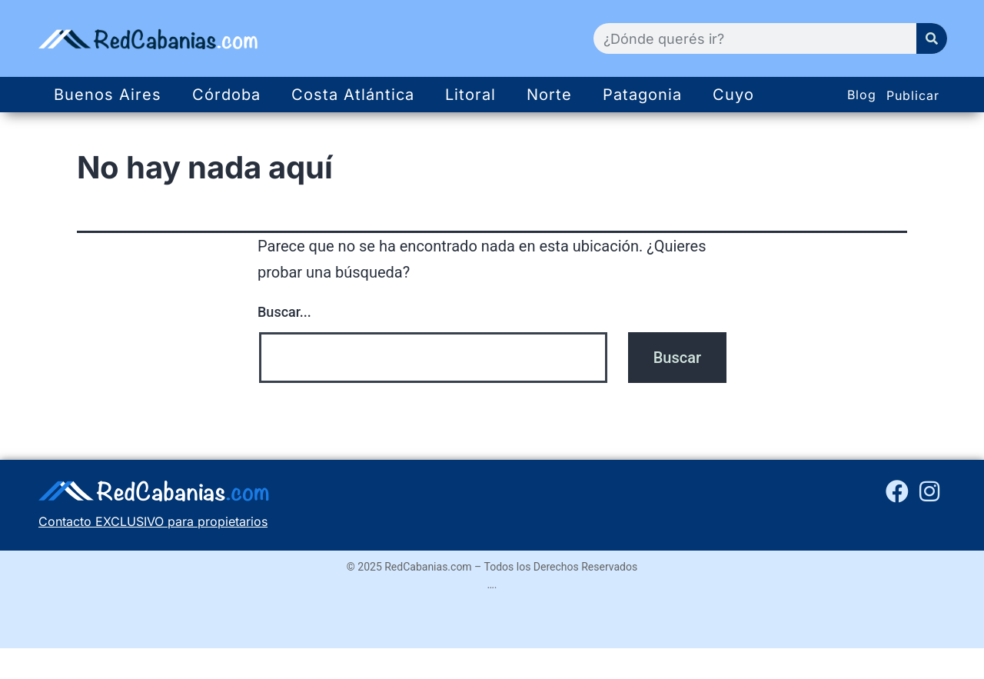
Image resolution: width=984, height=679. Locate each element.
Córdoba (226, 94)
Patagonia (642, 94)
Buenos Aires (107, 94)
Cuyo (733, 94)
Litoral (470, 94)
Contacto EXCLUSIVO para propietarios (153, 521)
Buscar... (284, 312)
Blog (861, 94)
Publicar (912, 95)
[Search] (931, 38)
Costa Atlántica (352, 94)
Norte (549, 94)
